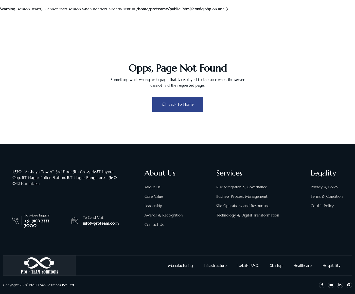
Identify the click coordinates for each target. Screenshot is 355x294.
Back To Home (178, 104)
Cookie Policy (322, 205)
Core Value (153, 196)
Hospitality (333, 265)
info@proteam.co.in (101, 223)
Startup (278, 265)
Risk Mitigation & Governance (241, 187)
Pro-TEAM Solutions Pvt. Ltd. (52, 285)
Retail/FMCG (250, 265)
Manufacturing (182, 265)
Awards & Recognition (163, 215)
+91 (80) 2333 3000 (36, 223)
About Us (152, 187)
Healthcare (304, 265)
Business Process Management (241, 196)
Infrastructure (217, 265)
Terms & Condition (327, 196)
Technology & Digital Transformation (247, 215)
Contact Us (154, 224)
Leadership (153, 205)
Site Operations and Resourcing (242, 205)
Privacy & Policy (324, 187)
